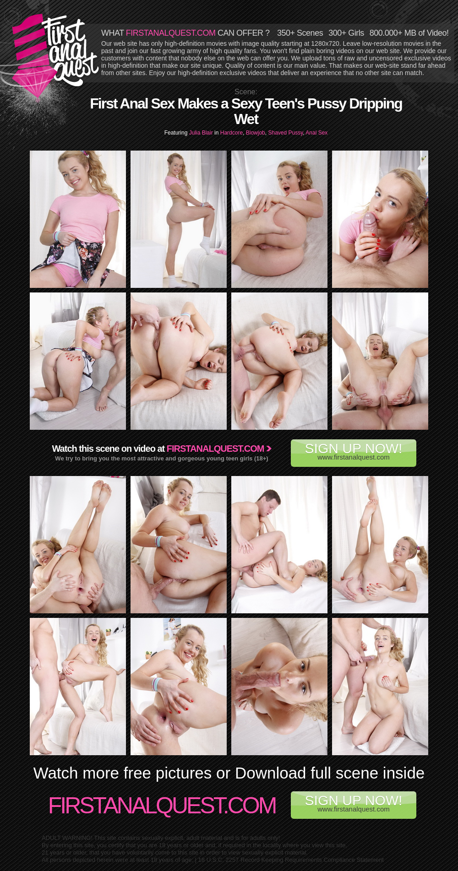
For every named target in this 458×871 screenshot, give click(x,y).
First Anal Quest (56, 56)
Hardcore (231, 133)
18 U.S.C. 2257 (218, 859)
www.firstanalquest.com (353, 451)
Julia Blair (201, 133)
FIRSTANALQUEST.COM (171, 33)
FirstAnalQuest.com (162, 805)
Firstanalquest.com (215, 449)
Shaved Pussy (285, 133)
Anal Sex (316, 133)
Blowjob (255, 133)
